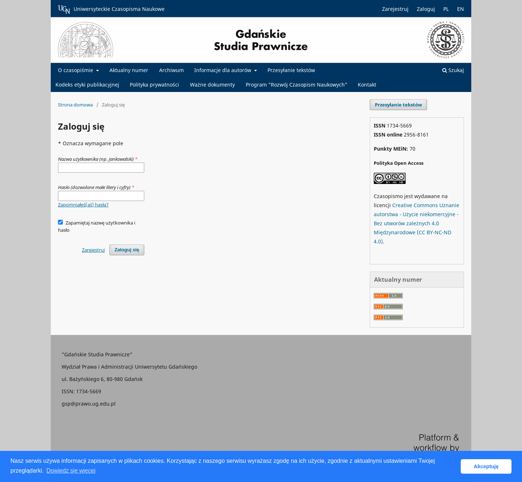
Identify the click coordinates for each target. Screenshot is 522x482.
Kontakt (367, 84)
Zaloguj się (127, 249)
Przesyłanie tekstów (291, 70)
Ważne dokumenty (212, 84)
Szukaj (453, 70)
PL (446, 8)
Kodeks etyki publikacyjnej (87, 84)
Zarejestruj (395, 8)
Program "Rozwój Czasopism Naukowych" (296, 84)
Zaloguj (426, 8)
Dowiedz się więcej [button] (70, 471)
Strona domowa (75, 104)
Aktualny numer (128, 70)
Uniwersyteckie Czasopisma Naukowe (111, 9)
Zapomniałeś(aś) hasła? (83, 204)
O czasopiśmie (76, 70)
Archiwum (171, 70)
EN (460, 8)
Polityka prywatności (154, 84)
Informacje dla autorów (223, 70)
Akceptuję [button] (486, 466)
